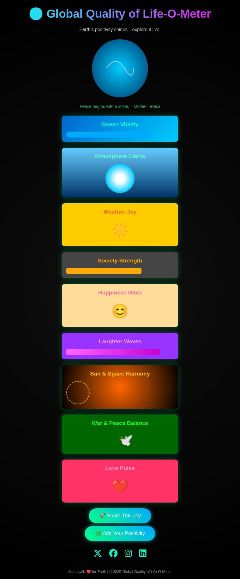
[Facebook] (113, 553)
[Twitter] (98, 553)
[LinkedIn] (142, 553)
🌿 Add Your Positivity (120, 533)
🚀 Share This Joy (120, 516)
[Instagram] (128, 553)
